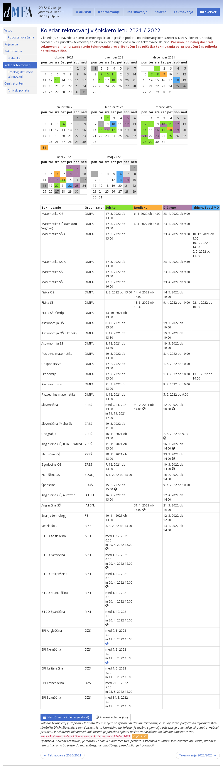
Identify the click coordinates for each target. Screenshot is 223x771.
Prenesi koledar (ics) (112, 717)
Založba (160, 12)
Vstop (8, 30)
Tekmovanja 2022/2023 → (197, 755)
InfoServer (208, 12)
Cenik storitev (14, 83)
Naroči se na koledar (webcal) (66, 717)
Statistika (14, 58)
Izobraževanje (109, 12)
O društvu (83, 12)
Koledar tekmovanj (17, 65)
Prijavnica (11, 44)
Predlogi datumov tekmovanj (20, 74)
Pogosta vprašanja (21, 37)
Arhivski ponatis (19, 90)
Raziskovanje (137, 12)
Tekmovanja (183, 12)
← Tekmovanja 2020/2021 (62, 755)
